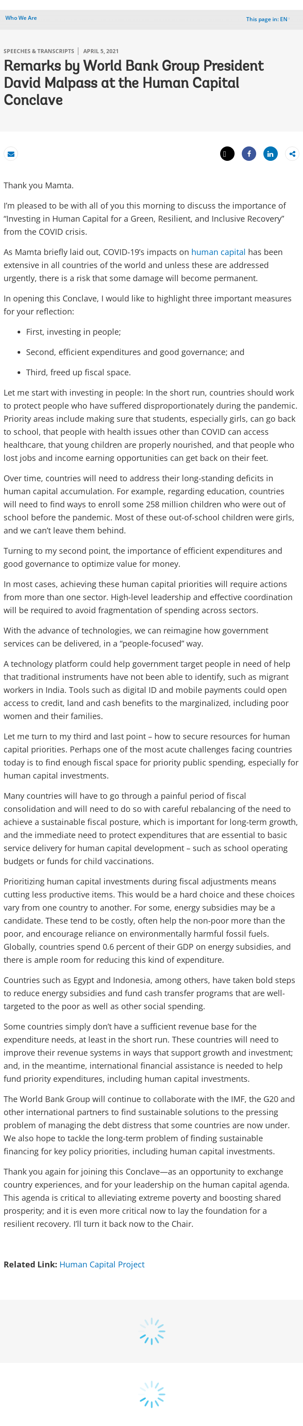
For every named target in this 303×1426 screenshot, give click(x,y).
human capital (218, 251)
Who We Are (21, 18)
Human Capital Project (103, 1264)
